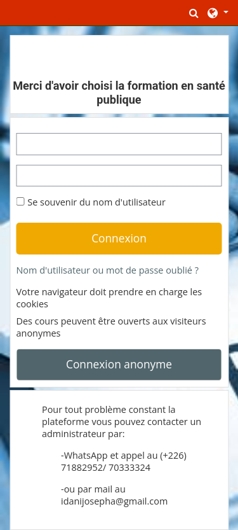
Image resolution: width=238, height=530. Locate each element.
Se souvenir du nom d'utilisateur (96, 202)
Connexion (119, 238)
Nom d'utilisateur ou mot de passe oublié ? (108, 270)
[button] (194, 12)
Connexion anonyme (119, 364)
